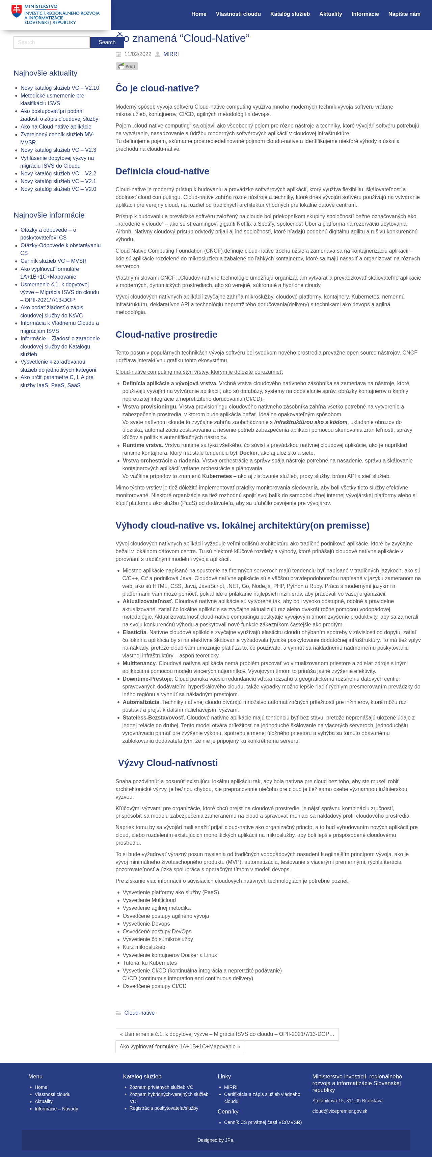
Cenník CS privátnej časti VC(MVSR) (263, 1122)
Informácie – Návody (56, 1108)
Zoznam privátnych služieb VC (161, 1087)
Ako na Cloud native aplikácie (56, 127)
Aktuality (44, 1101)
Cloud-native (140, 1013)
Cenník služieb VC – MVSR (54, 261)
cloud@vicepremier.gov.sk (340, 1111)
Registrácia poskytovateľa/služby (164, 1108)
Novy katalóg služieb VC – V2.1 (58, 181)
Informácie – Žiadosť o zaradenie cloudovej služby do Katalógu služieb (60, 346)
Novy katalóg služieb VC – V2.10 (60, 88)
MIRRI (231, 1087)
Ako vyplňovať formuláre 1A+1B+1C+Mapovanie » (180, 1046)
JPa (229, 1140)
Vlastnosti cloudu (53, 1094)
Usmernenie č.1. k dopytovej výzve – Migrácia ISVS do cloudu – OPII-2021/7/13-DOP (59, 292)
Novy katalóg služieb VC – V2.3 (58, 150)
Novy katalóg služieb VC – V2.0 (58, 189)
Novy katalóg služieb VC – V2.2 (58, 173)
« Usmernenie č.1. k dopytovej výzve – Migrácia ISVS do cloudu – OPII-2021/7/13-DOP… (227, 1034)
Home (41, 1087)
